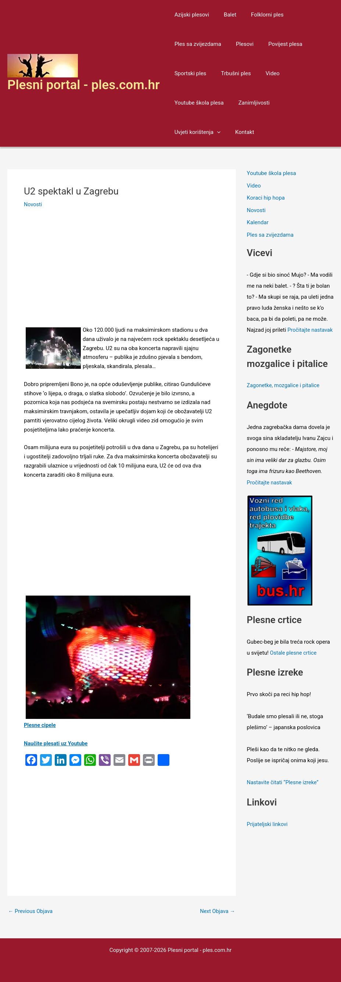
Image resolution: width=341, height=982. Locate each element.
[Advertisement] (121, 271)
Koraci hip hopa (266, 198)
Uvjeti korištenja (298, 102)
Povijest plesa (276, 44)
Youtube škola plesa (197, 102)
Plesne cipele (40, 725)
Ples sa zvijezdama (196, 44)
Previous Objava (31, 911)
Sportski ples (189, 73)
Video (263, 73)
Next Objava (216, 911)
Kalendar (258, 222)
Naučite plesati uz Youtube (57, 743)
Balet (224, 14)
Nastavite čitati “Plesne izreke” (284, 792)
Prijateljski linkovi (268, 833)
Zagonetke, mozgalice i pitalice (284, 396)
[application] (317, 102)
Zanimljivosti (248, 102)
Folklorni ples (258, 14)
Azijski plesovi (190, 14)
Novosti (33, 204)
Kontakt (182, 132)
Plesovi (239, 44)
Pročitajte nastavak (270, 493)
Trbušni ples (230, 73)
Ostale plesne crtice (294, 662)
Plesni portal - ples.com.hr (83, 84)
